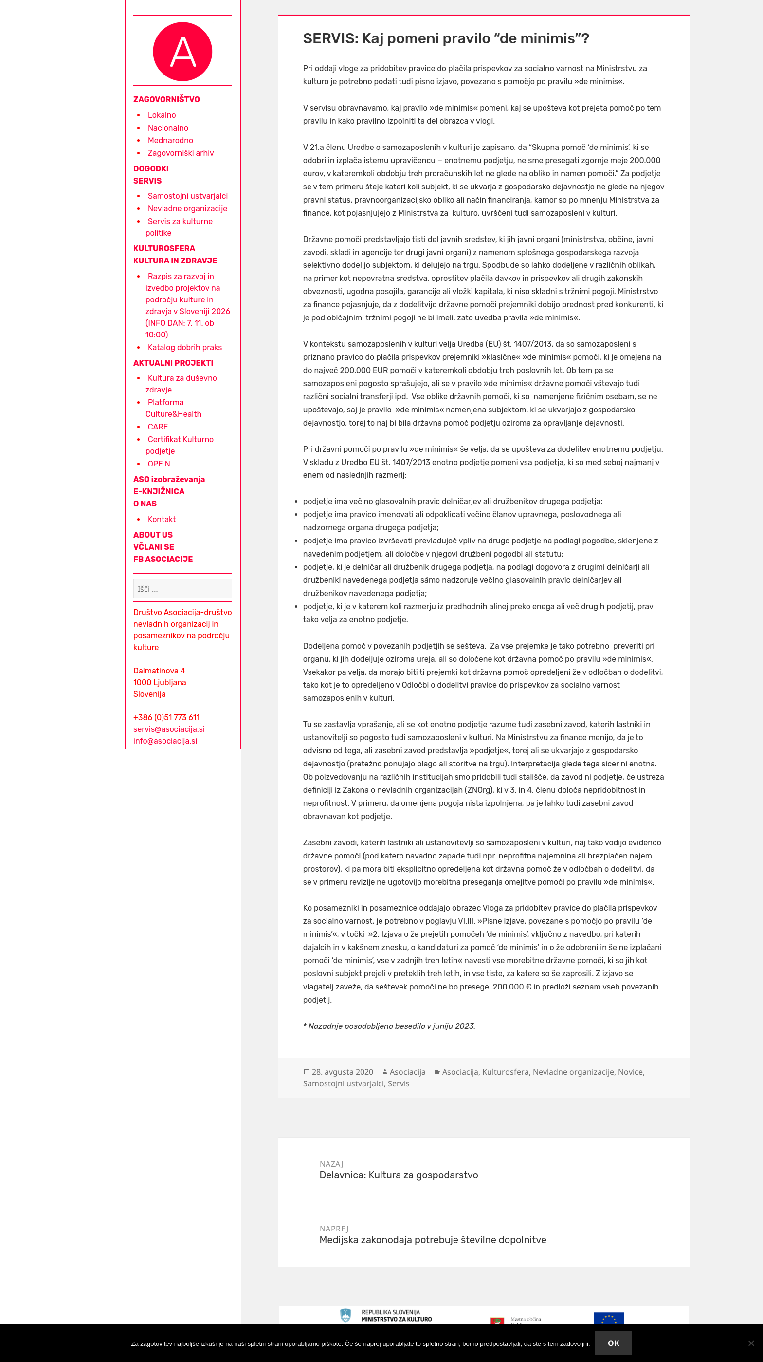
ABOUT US (153, 535)
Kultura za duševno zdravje (181, 383)
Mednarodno (170, 140)
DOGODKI (151, 168)
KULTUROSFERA (164, 248)
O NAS (145, 503)
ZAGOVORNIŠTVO (166, 99)
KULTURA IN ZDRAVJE (175, 260)
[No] (751, 1343)
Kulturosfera (505, 1071)
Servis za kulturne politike (179, 227)
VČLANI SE (153, 547)
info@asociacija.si (165, 741)
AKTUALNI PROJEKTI (173, 363)
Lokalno (162, 115)
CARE (158, 426)
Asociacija (408, 1071)
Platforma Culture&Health (173, 408)
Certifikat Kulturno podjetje (179, 445)
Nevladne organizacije (187, 208)
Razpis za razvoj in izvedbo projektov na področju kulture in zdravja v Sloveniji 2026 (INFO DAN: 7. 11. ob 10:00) (187, 305)
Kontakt (162, 519)
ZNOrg (478, 790)
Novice (630, 1071)
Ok (613, 1343)
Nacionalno (168, 127)
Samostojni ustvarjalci (188, 196)
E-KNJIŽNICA (158, 491)
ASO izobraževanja (169, 479)
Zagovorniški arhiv (181, 153)
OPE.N (159, 463)
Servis (399, 1083)
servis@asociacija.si (169, 729)
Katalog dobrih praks (185, 347)
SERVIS (147, 181)
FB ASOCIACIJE (163, 559)
